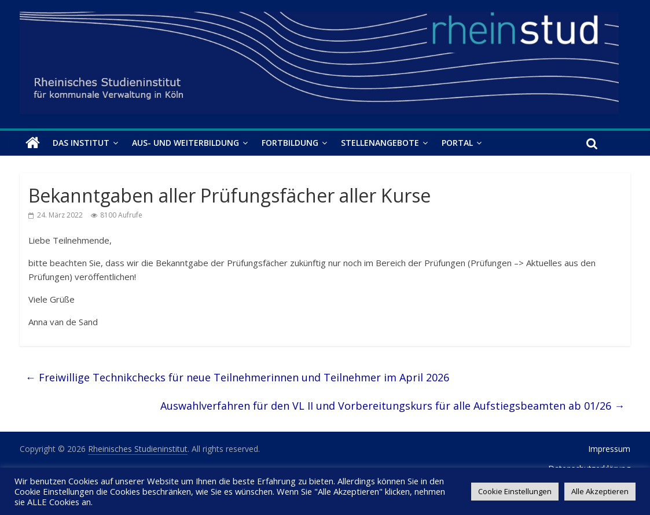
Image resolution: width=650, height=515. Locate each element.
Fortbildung (290, 142)
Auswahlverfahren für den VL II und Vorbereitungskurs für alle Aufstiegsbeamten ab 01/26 (392, 406)
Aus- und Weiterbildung (185, 142)
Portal (457, 142)
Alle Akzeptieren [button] (600, 491)
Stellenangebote (380, 142)
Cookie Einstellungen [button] (515, 491)
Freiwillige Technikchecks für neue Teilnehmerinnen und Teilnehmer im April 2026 (237, 377)
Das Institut (81, 142)
